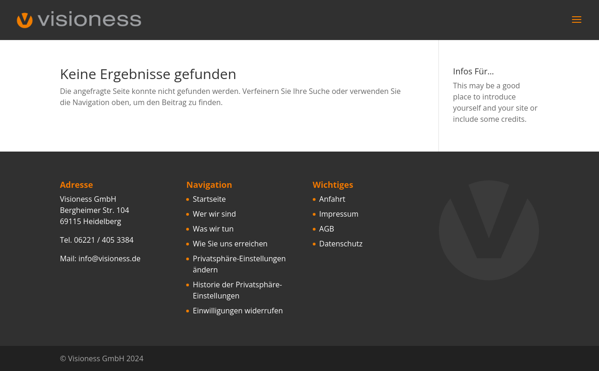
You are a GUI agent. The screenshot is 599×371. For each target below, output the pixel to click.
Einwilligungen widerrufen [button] (238, 310)
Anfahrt (332, 199)
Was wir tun (213, 229)
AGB (326, 229)
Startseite (209, 199)
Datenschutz (341, 243)
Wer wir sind (214, 214)
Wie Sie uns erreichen (230, 243)
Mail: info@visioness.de (100, 258)
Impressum (338, 214)
